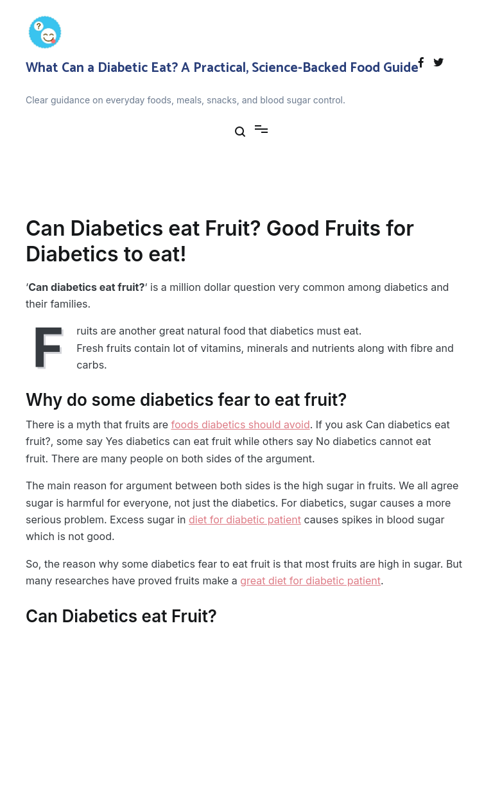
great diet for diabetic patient (310, 580)
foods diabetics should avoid (240, 424)
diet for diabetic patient (245, 519)
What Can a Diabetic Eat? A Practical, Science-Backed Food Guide (222, 68)
